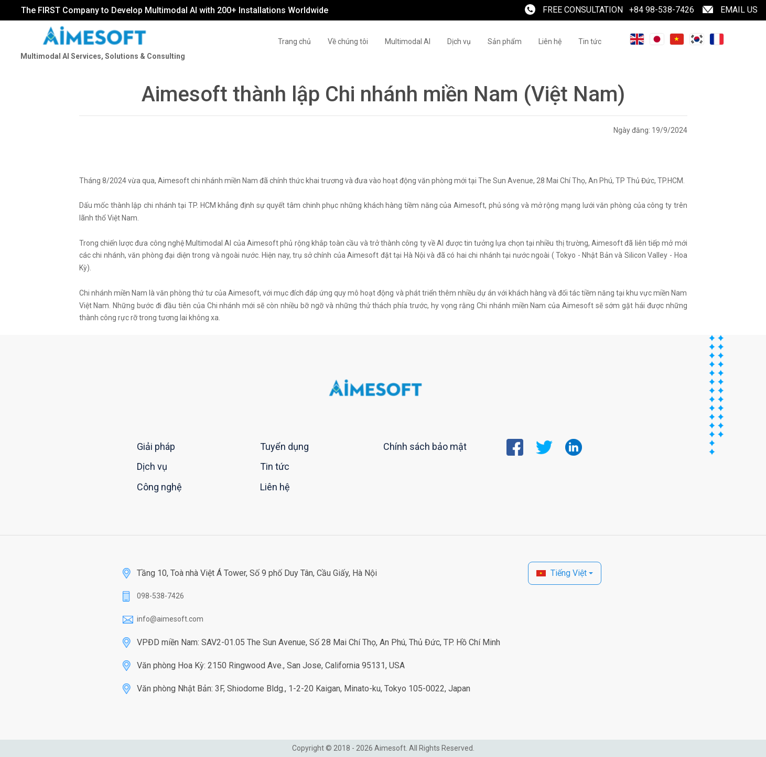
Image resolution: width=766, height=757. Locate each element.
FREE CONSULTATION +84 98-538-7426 (618, 10)
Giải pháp (156, 446)
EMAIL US (739, 10)
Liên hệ (550, 41)
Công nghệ (159, 486)
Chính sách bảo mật (425, 446)
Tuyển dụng (284, 446)
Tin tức (589, 41)
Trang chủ (294, 41)
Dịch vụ (459, 41)
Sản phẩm (505, 41)
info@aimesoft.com (170, 619)
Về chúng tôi (348, 41)
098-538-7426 (160, 596)
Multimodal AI (407, 41)
